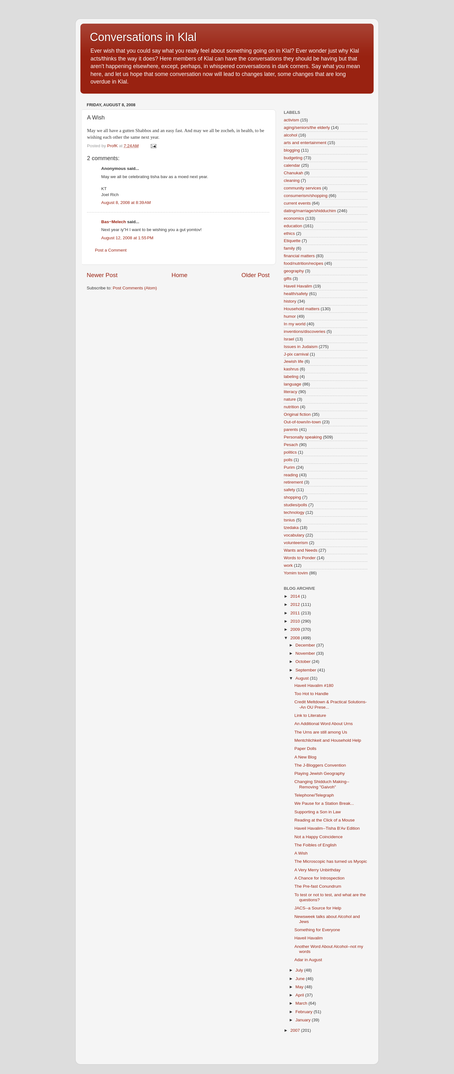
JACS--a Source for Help (317, 908)
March (301, 1003)
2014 (295, 596)
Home (179, 275)
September (306, 670)
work (288, 565)
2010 (295, 621)
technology (294, 512)
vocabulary (294, 535)
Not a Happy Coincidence (318, 836)
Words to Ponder (300, 557)
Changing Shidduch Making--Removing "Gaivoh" (321, 784)
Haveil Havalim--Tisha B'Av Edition (327, 828)
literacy (290, 391)
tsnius (289, 520)
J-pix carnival (296, 354)
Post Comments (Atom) (135, 288)
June (300, 978)
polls (288, 459)
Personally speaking (303, 437)
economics (294, 218)
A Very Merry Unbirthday (317, 870)
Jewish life (293, 361)
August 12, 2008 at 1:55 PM (127, 237)
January (303, 1020)
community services (302, 188)
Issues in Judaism (300, 346)
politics (290, 452)
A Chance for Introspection (319, 878)
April (300, 995)
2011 (295, 613)
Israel (289, 339)
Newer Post (102, 275)
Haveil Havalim (298, 286)
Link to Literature (310, 715)
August (302, 678)
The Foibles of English (315, 845)
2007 (295, 1030)
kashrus (291, 369)
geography (294, 271)
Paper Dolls (305, 748)
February (304, 1011)
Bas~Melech (113, 221)
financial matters (299, 255)
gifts (288, 278)
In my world (295, 324)
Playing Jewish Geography (319, 773)
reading (291, 475)
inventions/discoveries (304, 331)
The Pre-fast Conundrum (317, 886)
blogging (292, 150)
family (289, 248)
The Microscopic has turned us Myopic (330, 861)
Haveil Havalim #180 (314, 685)
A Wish (301, 853)
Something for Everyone (317, 929)
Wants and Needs (300, 550)
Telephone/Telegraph (314, 795)
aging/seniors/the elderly (307, 127)
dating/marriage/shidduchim (310, 210)
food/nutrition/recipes (303, 263)
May (300, 986)
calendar (292, 165)
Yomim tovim (296, 573)
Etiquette (292, 240)
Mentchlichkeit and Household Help (327, 740)
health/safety (296, 293)
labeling (291, 376)
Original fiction (297, 414)
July (299, 970)
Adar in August (308, 959)
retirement (293, 482)
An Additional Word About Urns (323, 723)
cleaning (292, 180)
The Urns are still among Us (320, 732)
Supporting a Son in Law (317, 812)
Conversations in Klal (143, 37)
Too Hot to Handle (311, 693)
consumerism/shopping (306, 195)
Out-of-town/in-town (302, 422)
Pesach (291, 444)
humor (290, 316)
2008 (295, 638)
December (305, 645)
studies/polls (295, 504)
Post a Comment (111, 250)
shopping (292, 497)
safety (289, 489)
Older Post (256, 275)
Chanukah (293, 173)
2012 (295, 604)
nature (290, 399)
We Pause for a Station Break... (324, 803)
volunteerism (296, 542)
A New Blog (305, 757)
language (292, 384)
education (293, 226)
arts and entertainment (305, 142)
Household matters (301, 308)
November (305, 653)
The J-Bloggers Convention (320, 765)
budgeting (293, 157)
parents (291, 429)
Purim (289, 467)
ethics (289, 233)
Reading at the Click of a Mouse (324, 820)
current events (297, 203)
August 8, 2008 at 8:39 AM (126, 202)
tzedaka (291, 527)
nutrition (291, 406)
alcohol (290, 135)
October (303, 661)
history (290, 301)
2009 (295, 629)
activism (291, 120)
